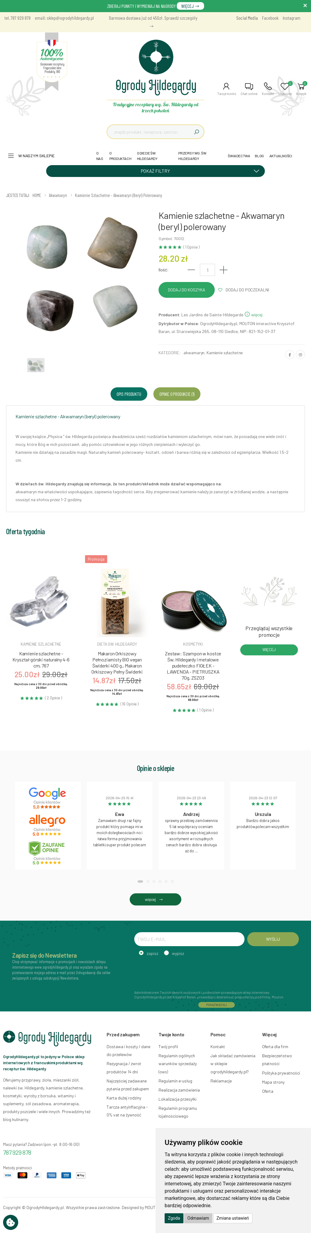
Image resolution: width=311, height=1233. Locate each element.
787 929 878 (17, 1152)
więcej (253, 314)
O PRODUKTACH (120, 156)
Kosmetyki (193, 644)
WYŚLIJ (273, 939)
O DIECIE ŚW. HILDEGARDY (147, 156)
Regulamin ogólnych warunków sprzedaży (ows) (178, 1063)
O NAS (99, 156)
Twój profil (168, 1046)
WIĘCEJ (190, 6)
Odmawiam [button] (198, 1218)
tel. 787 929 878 (18, 18)
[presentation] (180, 972)
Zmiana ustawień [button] (233, 1218)
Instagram (291, 18)
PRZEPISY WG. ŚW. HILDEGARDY (192, 156)
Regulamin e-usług (175, 1080)
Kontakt (217, 1046)
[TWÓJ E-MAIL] (189, 939)
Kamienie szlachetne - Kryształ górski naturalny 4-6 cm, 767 (40, 659)
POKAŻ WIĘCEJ (216, 1005)
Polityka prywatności (281, 1072)
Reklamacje (221, 1080)
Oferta (267, 1091)
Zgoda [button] (174, 1218)
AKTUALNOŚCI (280, 156)
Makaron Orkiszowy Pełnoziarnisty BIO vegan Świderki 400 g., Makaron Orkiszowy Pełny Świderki (116, 662)
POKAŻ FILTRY (202, 170)
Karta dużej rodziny (124, 1097)
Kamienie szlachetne (225, 352)
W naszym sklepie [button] (36, 155)
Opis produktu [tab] (129, 394)
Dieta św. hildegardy (117, 644)
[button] (226, 89)
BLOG (259, 156)
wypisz (178, 953)
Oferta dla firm (275, 1046)
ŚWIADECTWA (239, 156)
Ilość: (164, 269)
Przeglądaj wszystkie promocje (268, 631)
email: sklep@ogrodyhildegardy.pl (64, 18)
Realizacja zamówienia (179, 1089)
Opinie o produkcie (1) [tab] (176, 394)
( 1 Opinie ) (191, 247)
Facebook (270, 18)
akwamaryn (193, 352)
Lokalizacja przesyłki (178, 1099)
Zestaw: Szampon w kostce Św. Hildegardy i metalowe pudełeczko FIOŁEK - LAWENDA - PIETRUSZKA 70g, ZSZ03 (193, 665)
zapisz (152, 953)
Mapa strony (273, 1082)
